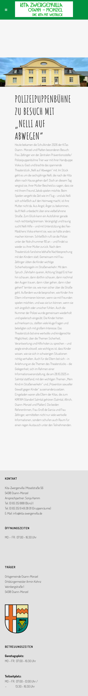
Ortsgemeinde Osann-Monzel (21, 576)
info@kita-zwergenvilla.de (27, 513)
